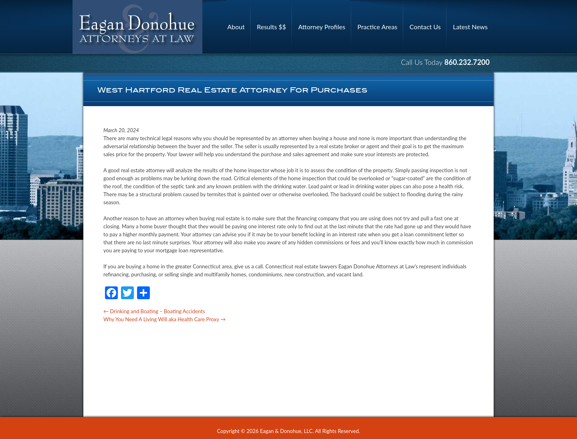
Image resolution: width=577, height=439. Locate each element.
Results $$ (271, 26)
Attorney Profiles (321, 26)
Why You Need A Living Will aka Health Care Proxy (164, 319)
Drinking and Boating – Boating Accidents (154, 311)
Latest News (470, 26)
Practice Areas (377, 26)
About (236, 26)
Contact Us (425, 26)
